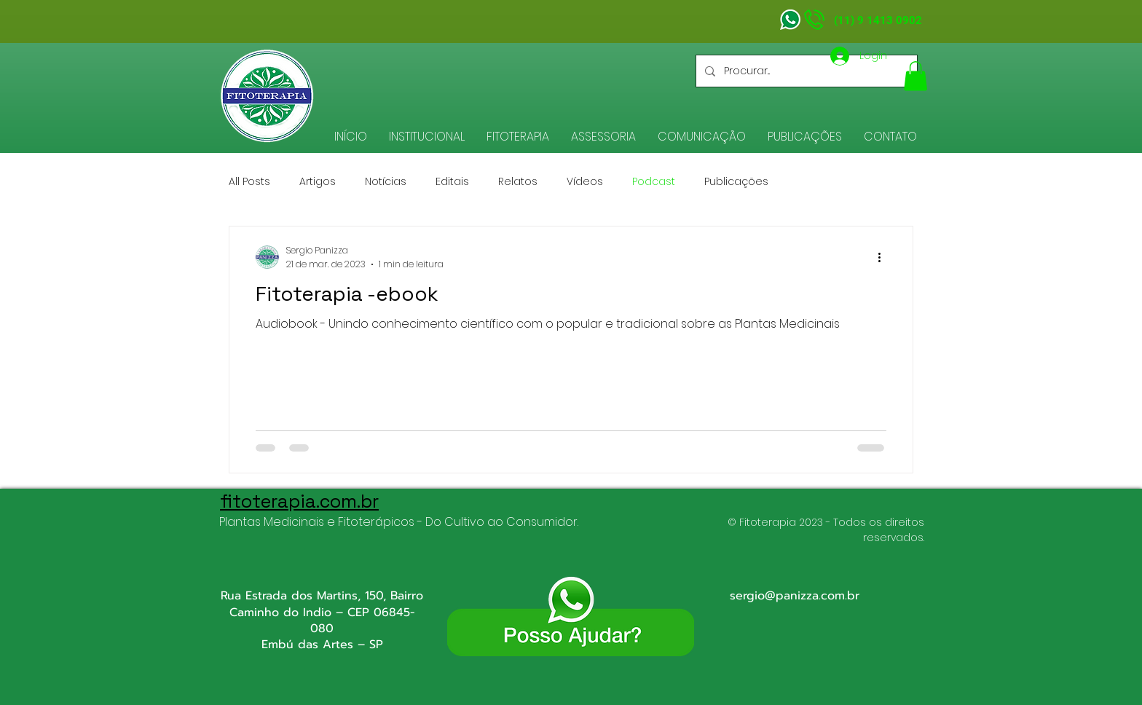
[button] (427, 136)
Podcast (653, 182)
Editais (452, 182)
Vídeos (585, 182)
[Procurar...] (805, 71)
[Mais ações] (884, 257)
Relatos (517, 182)
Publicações (736, 182)
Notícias (385, 182)
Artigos (317, 182)
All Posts (249, 182)
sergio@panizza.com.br (794, 595)
